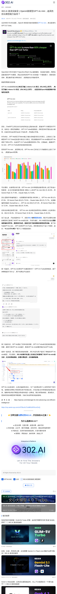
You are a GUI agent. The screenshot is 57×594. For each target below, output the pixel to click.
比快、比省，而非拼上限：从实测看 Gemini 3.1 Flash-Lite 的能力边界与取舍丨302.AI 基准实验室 (28, 552)
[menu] (54, 2)
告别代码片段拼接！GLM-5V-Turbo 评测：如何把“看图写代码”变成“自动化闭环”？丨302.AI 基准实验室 (28, 521)
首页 (2, 7)
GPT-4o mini (42, 23)
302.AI (3, 18)
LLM (17, 479)
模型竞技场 (38, 218)
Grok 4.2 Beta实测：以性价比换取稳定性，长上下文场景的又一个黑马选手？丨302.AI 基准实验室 (27, 583)
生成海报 (6, 491)
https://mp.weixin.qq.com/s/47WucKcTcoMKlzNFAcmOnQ (20, 407)
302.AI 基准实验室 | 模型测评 (31, 479)
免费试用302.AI (24, 415)
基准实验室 (26, 18)
